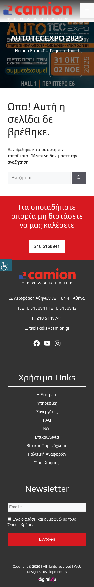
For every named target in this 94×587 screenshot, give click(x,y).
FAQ (47, 420)
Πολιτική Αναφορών (47, 454)
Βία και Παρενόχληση (47, 445)
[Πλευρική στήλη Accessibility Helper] (6, 265)
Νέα (47, 428)
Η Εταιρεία (47, 394)
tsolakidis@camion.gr (49, 328)
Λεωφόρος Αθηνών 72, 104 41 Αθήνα (49, 298)
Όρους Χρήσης (21, 525)
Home (20, 50)
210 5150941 (47, 246)
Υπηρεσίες (47, 403)
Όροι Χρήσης (47, 462)
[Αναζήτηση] (79, 178)
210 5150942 (64, 308)
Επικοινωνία (47, 437)
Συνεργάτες (47, 411)
